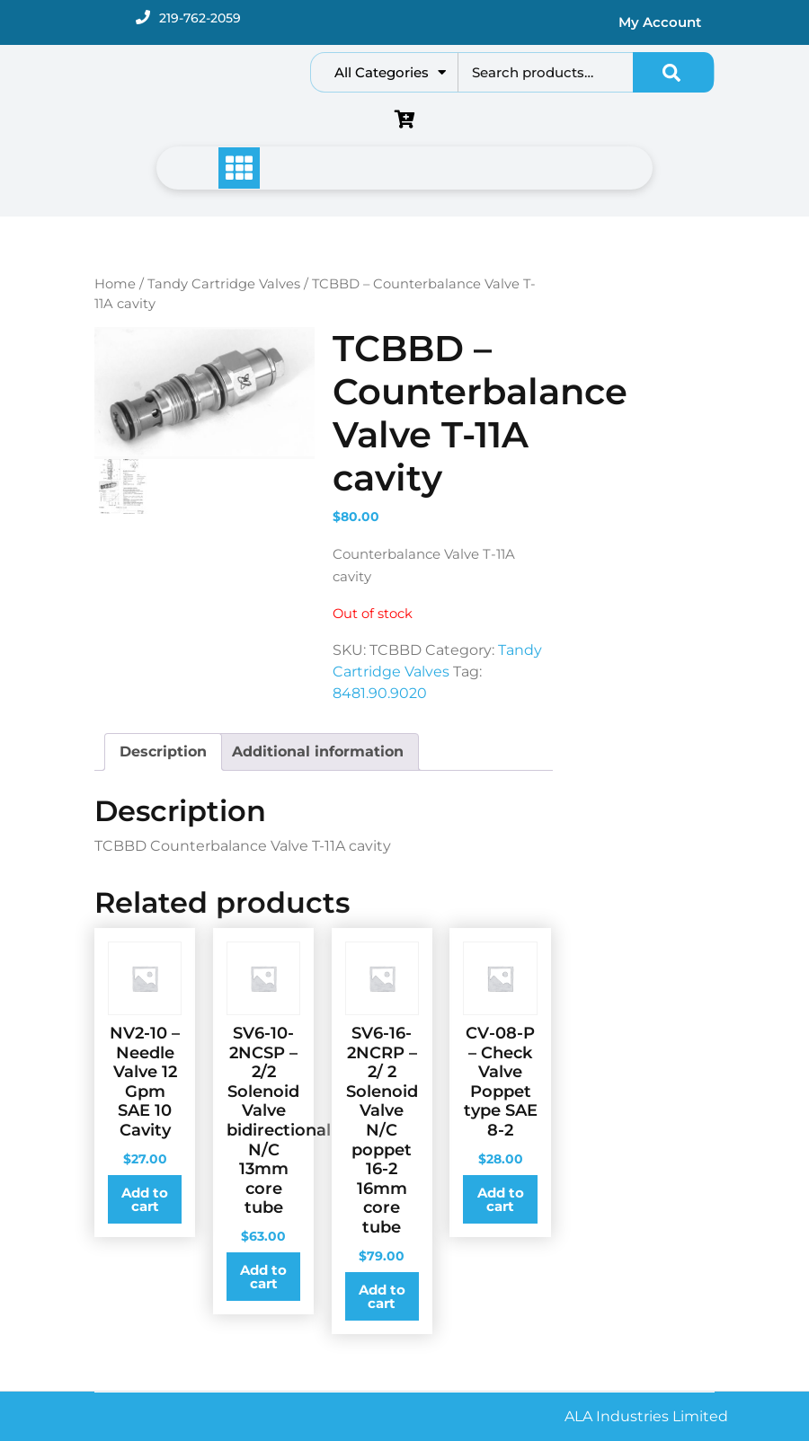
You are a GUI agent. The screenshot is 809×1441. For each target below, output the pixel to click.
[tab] (163, 752)
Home (115, 284)
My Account (659, 22)
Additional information (318, 751)
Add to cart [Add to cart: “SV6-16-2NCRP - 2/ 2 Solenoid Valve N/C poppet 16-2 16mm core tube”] (382, 1296)
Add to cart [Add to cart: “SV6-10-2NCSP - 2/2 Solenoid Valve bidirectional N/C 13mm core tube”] (263, 1276)
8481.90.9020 (380, 693)
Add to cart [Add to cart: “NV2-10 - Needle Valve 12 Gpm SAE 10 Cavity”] (144, 1199)
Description (163, 751)
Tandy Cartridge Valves (223, 284)
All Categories (390, 72)
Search (673, 72)
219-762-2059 (200, 18)
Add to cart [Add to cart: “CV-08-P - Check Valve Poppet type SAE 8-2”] (500, 1199)
